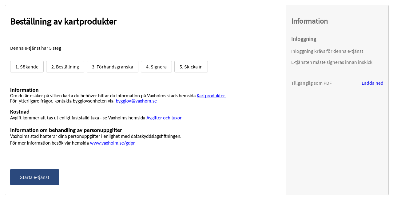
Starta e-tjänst (34, 177)
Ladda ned (372, 83)
